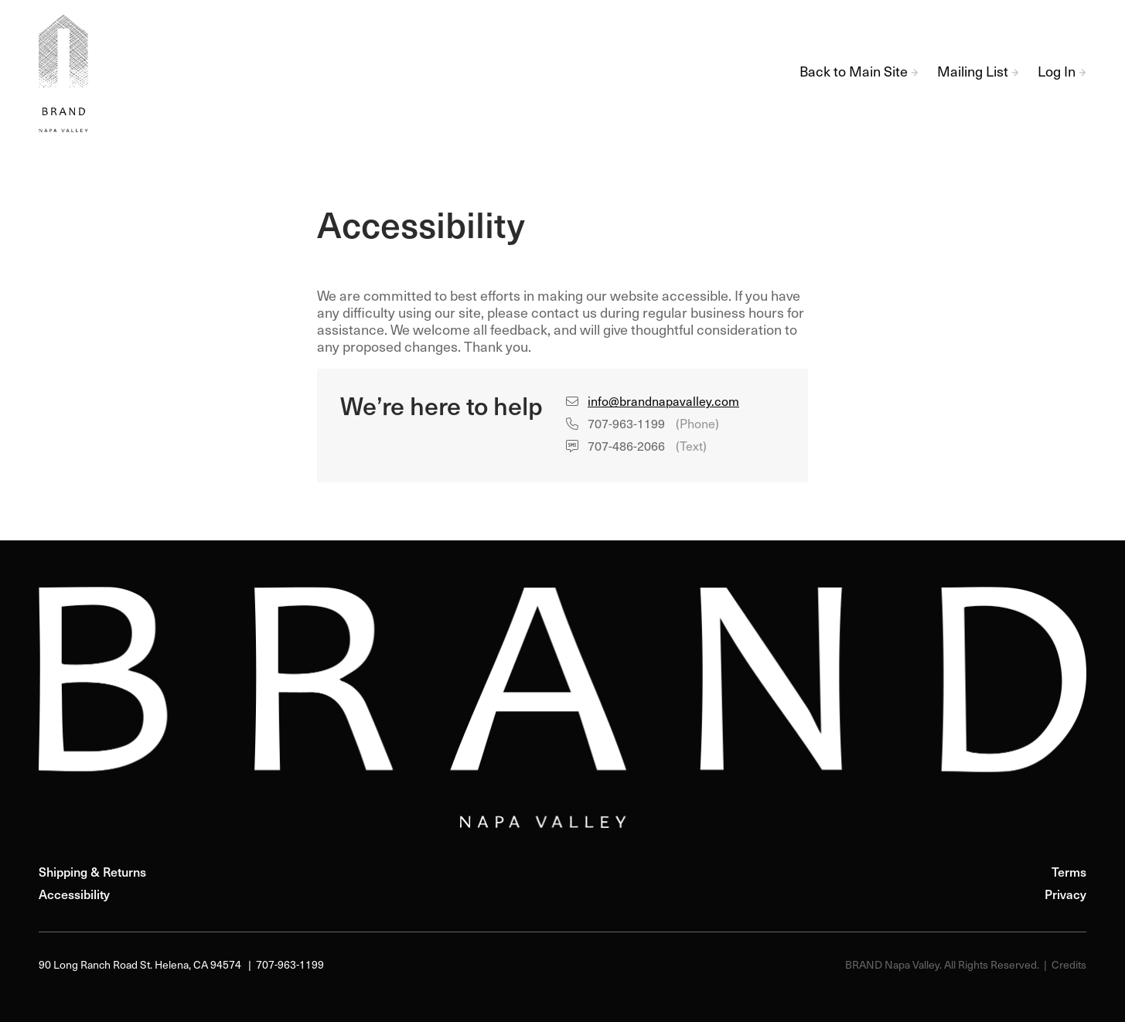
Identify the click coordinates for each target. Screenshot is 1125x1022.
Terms (1069, 873)
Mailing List (978, 73)
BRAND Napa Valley (70, 73)
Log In (1062, 73)
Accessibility (74, 896)
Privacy (1065, 896)
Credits (1069, 966)
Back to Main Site (859, 73)
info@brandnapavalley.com (663, 403)
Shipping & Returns (92, 873)
